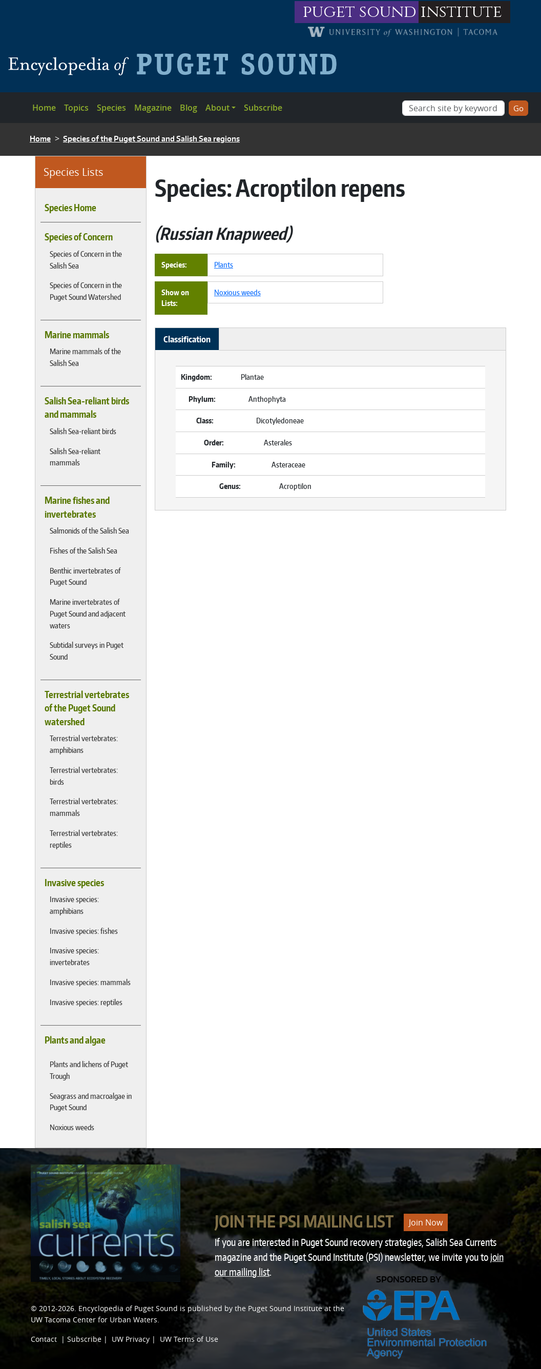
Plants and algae (75, 1040)
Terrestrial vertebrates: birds (84, 776)
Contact (44, 1339)
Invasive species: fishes (84, 931)
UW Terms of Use (189, 1339)
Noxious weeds (72, 1127)
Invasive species (74, 882)
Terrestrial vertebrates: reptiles (84, 839)
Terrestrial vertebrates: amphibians (84, 744)
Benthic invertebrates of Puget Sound (85, 576)
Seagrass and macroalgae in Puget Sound (91, 1102)
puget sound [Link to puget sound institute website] (360, 12)
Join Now (426, 1222)
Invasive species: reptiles (86, 1002)
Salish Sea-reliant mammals (75, 457)
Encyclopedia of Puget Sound (128, 1308)
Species (111, 107)
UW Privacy (131, 1339)
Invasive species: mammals (90, 982)
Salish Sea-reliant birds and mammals (87, 407)
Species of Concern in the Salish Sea (86, 260)
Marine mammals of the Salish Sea (85, 357)
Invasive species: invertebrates (74, 956)
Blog (188, 107)
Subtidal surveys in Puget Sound (86, 651)
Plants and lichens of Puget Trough (89, 1070)
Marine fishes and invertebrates (77, 507)
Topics (76, 107)
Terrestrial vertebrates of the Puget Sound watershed (87, 708)
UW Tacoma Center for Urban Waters (94, 1319)
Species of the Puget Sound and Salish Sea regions (151, 138)
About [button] (217, 107)
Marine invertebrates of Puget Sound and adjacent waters (88, 613)
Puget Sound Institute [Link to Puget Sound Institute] (285, 1308)
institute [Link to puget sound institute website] (461, 12)
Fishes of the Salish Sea (83, 550)
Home (44, 107)
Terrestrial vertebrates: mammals (84, 807)
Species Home (70, 207)
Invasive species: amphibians (74, 905)
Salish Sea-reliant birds (83, 431)
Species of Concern (79, 236)
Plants (223, 264)
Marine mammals (77, 334)
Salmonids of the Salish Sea (89, 530)
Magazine (153, 107)
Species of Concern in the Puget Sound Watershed (86, 291)
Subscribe (263, 107)
